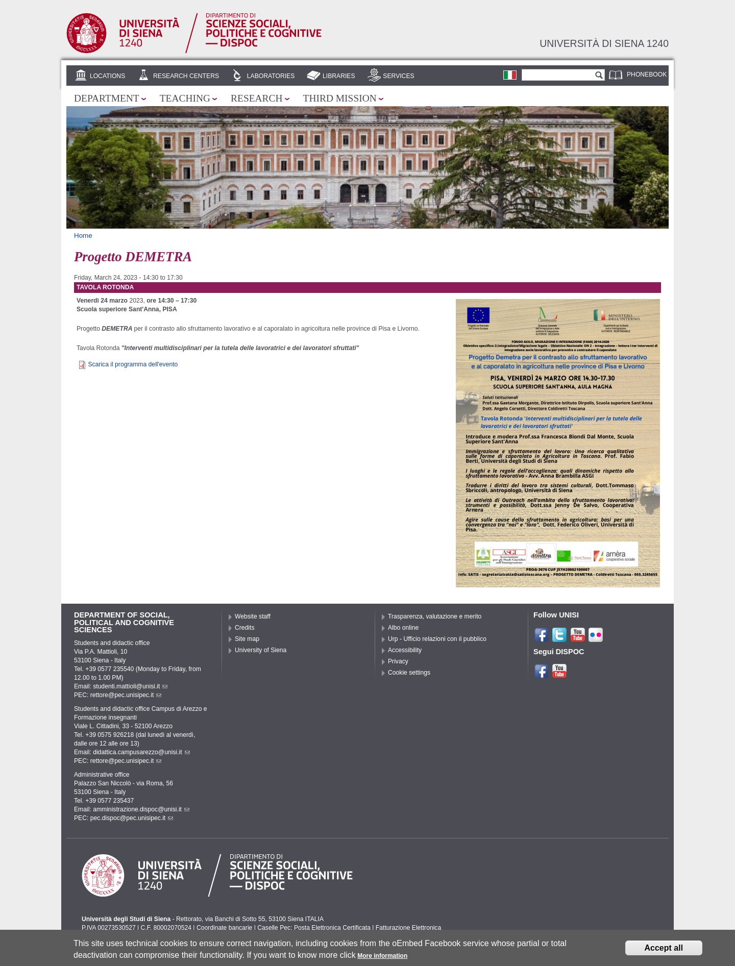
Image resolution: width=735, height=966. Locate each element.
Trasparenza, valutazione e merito (434, 616)
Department (106, 98)
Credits (245, 627)
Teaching (185, 98)
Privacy (398, 661)
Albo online (403, 627)
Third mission (340, 98)
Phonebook (647, 74)
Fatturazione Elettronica (408, 927)
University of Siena (260, 650)
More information (382, 957)
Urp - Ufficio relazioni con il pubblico (437, 638)
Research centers (186, 76)
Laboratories (271, 76)
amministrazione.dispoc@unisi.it (141, 809)
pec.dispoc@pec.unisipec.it (132, 818)
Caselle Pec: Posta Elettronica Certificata (314, 927)
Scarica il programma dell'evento (133, 364)
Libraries (339, 76)
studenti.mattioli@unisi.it (130, 686)
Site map (247, 638)
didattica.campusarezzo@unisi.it (141, 752)
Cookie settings (409, 672)
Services (398, 76)
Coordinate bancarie (224, 927)
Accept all (664, 950)
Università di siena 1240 (604, 43)
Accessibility (405, 650)
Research (257, 98)
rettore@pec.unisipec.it (126, 695)
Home (83, 235)
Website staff (253, 616)
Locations (107, 76)
